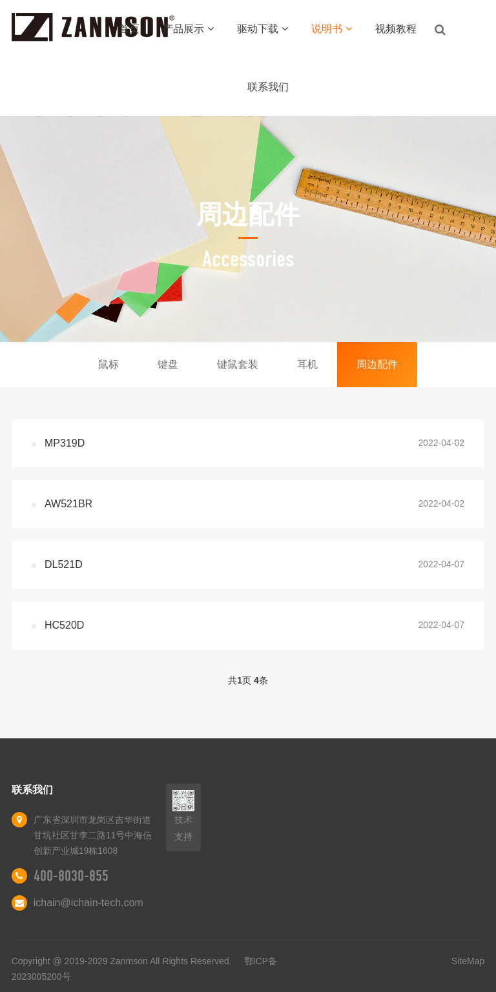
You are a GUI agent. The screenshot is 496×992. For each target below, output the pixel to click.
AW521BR (68, 503)
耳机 (307, 364)
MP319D (65, 443)
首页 (129, 28)
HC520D (64, 625)
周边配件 (377, 364)
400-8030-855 (71, 875)
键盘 (168, 364)
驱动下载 (262, 28)
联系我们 (268, 86)
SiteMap (467, 961)
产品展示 (188, 28)
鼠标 (108, 364)
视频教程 (396, 28)
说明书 (331, 28)
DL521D (64, 564)
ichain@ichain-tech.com (88, 902)
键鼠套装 (237, 364)
